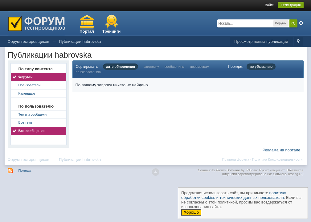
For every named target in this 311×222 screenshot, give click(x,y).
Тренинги (111, 31)
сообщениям (175, 66)
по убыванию (261, 66)
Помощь (25, 170)
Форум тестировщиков (28, 159)
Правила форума (235, 159)
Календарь (27, 93)
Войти (269, 5)
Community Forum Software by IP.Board (228, 170)
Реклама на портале (282, 150)
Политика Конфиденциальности (277, 159)
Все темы (26, 122)
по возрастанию (88, 72)
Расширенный (301, 23)
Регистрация (291, 5)
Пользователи (29, 85)
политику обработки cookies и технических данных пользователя (233, 195)
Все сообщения (31, 131)
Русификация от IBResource (281, 170)
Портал (87, 31)
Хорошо (191, 212)
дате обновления (120, 66)
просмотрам (199, 66)
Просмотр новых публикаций (261, 41)
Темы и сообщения (33, 114)
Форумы (25, 77)
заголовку (151, 66)
